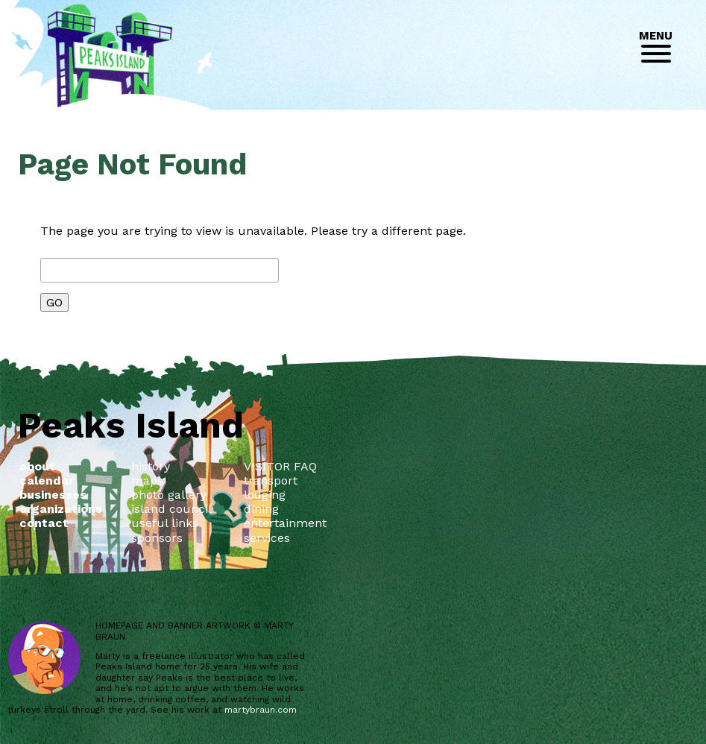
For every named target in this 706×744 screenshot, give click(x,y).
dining (261, 509)
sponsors (157, 538)
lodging (265, 495)
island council (171, 509)
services (267, 538)
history (150, 466)
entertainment (285, 523)
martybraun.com (260, 709)
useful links (164, 523)
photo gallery (169, 495)
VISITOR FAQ (280, 466)
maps (147, 480)
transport (270, 480)
